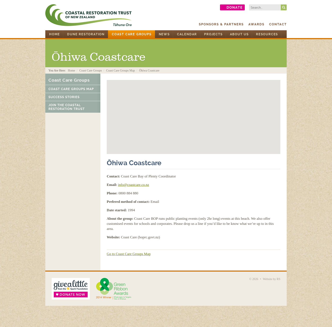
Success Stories (64, 97)
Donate (235, 7)
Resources (267, 34)
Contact (278, 24)
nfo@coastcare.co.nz (134, 185)
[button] (193, 113)
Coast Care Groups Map (120, 70)
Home (54, 34)
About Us (239, 34)
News (164, 34)
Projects (213, 34)
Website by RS (271, 279)
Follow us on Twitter (212, 7)
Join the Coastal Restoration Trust (66, 107)
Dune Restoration (86, 34)
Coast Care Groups (132, 34)
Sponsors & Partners (221, 24)
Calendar (187, 34)
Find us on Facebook (201, 7)
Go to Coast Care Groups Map (129, 254)
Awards (256, 24)
